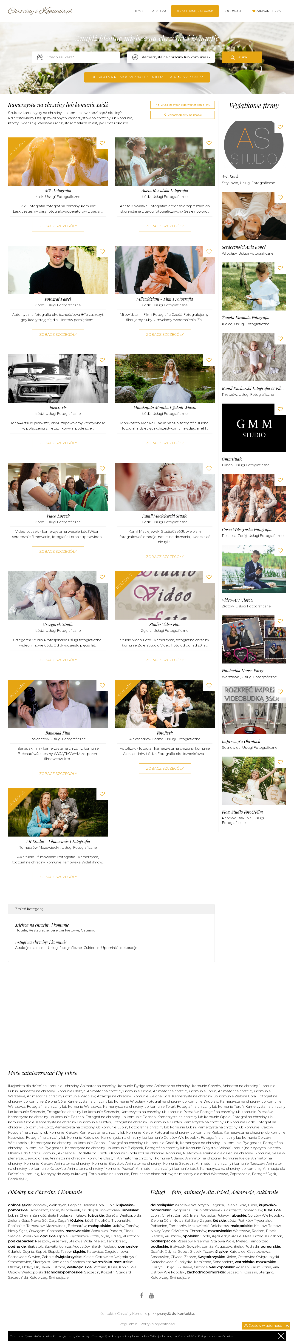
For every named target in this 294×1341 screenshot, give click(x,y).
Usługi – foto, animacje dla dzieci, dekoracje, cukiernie (214, 1192)
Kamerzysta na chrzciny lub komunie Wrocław (106, 1101)
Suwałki (51, 1246)
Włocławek (70, 1210)
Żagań (63, 1220)
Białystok (35, 1246)
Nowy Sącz (17, 1231)
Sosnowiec (231, 747)
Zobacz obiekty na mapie (182, 115)
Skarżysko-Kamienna (51, 1262)
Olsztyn (14, 1267)
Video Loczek (58, 516)
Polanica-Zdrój (234, 535)
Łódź (146, 196)
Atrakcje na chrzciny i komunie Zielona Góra (133, 1096)
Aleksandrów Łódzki (146, 739)
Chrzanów (55, 1231)
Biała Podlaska (60, 1215)
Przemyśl (59, 1241)
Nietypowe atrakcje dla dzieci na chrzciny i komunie (226, 1153)
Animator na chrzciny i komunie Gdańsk (150, 1158)
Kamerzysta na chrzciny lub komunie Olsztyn (73, 1122)
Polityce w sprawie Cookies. (215, 1336)
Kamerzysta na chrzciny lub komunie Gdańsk (69, 1143)
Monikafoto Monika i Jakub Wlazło (164, 407)
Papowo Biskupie (237, 818)
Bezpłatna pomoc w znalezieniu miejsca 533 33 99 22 (147, 77)
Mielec (99, 1241)
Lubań (227, 465)
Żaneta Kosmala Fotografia (245, 317)
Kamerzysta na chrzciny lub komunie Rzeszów (159, 1112)
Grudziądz (90, 1210)
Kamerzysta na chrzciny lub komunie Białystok (104, 1148)
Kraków (118, 1226)
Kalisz (112, 1267)
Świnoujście (59, 1277)
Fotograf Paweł (58, 299)
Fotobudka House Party (242, 670)
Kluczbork (131, 1236)
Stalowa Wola (80, 1241)
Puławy (80, 1215)
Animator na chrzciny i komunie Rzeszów (230, 1163)
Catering (88, 930)
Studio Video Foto (165, 624)
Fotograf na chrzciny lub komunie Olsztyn (147, 1122)
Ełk (36, 1267)
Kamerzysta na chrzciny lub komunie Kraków (235, 1127)
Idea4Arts (58, 407)
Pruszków (30, 1236)
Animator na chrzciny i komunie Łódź (167, 1168)
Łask (39, 196)
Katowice (95, 1251)
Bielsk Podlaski (103, 1246)
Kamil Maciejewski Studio (164, 516)
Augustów (81, 1246)
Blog (138, 11)
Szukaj (242, 57)
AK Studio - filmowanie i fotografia (58, 841)
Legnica (75, 1205)
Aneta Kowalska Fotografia (164, 190)
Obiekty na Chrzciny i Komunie (45, 1192)
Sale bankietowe (65, 930)
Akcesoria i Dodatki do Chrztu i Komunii (91, 1153)
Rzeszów (229, 394)
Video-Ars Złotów (237, 600)
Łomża (65, 1246)
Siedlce (14, 1236)
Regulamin (128, 1324)
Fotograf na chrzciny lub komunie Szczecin (83, 1112)
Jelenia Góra (93, 1205)
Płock (128, 1231)
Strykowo (230, 183)
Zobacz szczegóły (58, 226)
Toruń (54, 1210)
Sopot (41, 1251)
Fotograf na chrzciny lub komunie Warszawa (64, 1106)
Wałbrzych (57, 1205)
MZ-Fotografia (58, 190)
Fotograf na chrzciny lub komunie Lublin (162, 1127)
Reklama (159, 11)
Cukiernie (91, 947)
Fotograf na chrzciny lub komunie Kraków (43, 1132)
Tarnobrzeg (116, 1241)
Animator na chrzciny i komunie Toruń (184, 1091)
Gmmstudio (232, 459)
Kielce (227, 324)
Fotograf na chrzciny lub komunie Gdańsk (143, 1143)
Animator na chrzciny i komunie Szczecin (159, 1163)
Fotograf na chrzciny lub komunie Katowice (62, 1137)
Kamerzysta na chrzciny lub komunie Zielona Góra (214, 1096)
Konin (124, 1267)
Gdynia (28, 1251)
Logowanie (233, 11)
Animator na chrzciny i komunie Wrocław (61, 1096)
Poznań (99, 1267)
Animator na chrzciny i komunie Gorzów (187, 1086)
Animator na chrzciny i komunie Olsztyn (52, 1091)
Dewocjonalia (36, 1158)
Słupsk (53, 1251)
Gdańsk (14, 1251)
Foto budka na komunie (108, 1174)
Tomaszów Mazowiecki (39, 847)
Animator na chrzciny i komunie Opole (119, 1091)
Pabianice (16, 1226)
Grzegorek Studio (58, 624)
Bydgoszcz (38, 1210)
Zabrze (48, 1257)
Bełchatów (39, 739)
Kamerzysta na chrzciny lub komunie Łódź (219, 1122)
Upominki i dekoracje (119, 947)
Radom (115, 1231)
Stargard (266, 1272)
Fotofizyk (165, 733)
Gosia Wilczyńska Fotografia (246, 529)
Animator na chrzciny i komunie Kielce (217, 1158)
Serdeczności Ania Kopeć (244, 247)
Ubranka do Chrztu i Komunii (32, 1153)
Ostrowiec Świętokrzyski (115, 1257)
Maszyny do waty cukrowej (64, 1174)
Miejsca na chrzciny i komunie (42, 925)
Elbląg (27, 1267)
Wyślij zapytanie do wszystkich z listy (182, 104)
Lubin (110, 1205)
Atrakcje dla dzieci (30, 947)
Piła (133, 1267)
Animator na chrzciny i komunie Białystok (89, 1163)
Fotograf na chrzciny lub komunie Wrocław (182, 1101)
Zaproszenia (240, 1174)
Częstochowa (116, 1251)
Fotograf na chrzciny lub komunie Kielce (188, 1132)
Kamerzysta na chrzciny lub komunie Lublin (91, 1127)
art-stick (230, 176)
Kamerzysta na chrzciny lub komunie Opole (194, 1117)
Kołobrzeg (38, 1277)
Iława (45, 1267)
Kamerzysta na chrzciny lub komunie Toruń (139, 1106)
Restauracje (39, 930)
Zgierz (146, 630)
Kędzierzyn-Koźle (84, 1236)
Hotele (21, 930)
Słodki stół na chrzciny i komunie (153, 1153)
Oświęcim (37, 1231)
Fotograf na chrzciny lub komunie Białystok (181, 1148)
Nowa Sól (39, 1220)
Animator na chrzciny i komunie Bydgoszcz (116, 1086)
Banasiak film (58, 733)
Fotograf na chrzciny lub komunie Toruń (210, 1106)
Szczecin (91, 1272)
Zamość (39, 1215)
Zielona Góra (18, 1220)
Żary (52, 1220)
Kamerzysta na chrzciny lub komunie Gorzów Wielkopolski (150, 1137)
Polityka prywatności (157, 1324)
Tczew (66, 1251)
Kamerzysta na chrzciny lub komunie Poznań (46, 1117)
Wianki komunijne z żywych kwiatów (250, 1148)
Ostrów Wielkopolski (25, 1272)
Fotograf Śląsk (264, 1174)
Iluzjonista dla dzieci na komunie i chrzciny (43, 1086)
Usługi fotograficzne (62, 196)
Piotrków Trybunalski (112, 1220)
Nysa (105, 1236)
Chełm (25, 1215)
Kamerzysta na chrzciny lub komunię (230, 1168)
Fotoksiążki (17, 1179)
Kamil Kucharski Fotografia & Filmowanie (254, 388)
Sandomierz (80, 1262)
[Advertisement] (111, 984)
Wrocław (229, 253)
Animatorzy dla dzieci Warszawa (201, 1174)
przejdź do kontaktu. (176, 1313)
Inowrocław (110, 1210)
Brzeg (116, 1236)
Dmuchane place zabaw (151, 1174)
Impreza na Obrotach (241, 741)
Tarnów (132, 1226)
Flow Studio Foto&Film (242, 812)
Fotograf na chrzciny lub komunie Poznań (120, 1117)
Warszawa (231, 677)
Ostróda (58, 1267)
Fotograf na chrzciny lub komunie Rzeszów (236, 1112)
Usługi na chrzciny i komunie (41, 942)
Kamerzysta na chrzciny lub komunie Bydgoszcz (220, 1143)
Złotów (228, 606)
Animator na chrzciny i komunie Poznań (101, 1168)
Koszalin (108, 1272)
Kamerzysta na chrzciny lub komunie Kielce (116, 1132)
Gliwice (34, 1257)
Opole (62, 1236)
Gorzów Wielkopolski (123, 1215)
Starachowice (19, 1262)
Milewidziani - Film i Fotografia (165, 299)
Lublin (13, 1215)
